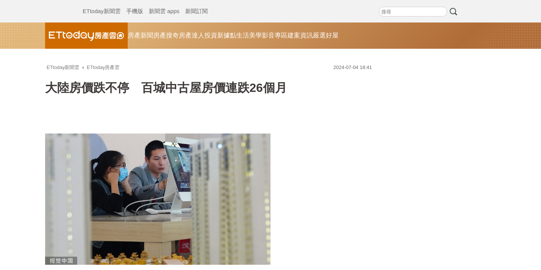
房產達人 (191, 35)
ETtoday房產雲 (86, 35)
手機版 (134, 4)
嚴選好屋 (326, 35)
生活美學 (249, 35)
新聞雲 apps (164, 4)
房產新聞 (140, 35)
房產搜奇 (166, 35)
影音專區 (274, 35)
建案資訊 (300, 35)
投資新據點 (220, 35)
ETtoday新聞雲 (102, 4)
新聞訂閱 (196, 4)
